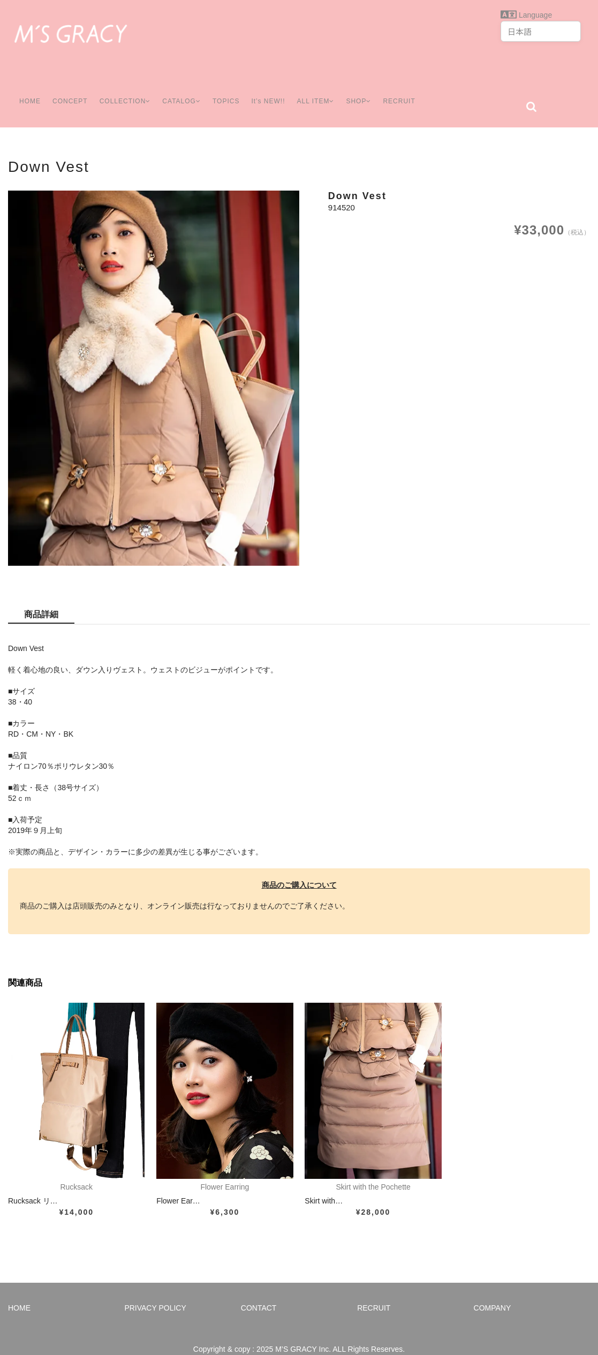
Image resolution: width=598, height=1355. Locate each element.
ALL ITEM (322, 90)
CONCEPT (66, 90)
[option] (153, 362)
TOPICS (229, 90)
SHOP (368, 90)
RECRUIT (411, 90)
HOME (25, 90)
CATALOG (183, 90)
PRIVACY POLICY (155, 1292)
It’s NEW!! (272, 90)
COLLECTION (123, 90)
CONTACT (259, 1292)
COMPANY (492, 1292)
